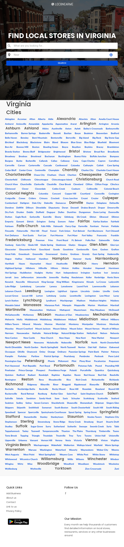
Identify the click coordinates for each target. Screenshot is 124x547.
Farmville (83, 226)
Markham (103, 305)
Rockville (43, 389)
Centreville (40, 170)
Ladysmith (114, 281)
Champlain (53, 170)
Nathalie (36, 333)
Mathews (51, 310)
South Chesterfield (80, 407)
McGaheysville (12, 314)
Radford (21, 375)
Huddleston (26, 272)
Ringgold (66, 384)
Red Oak (102, 375)
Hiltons (54, 268)
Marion (91, 305)
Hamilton (43, 258)
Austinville (57, 128)
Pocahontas (100, 361)
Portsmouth (64, 365)
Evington (41, 221)
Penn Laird (113, 356)
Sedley (19, 402)
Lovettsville (75, 295)
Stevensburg (44, 421)
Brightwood (59, 151)
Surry (48, 426)
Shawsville (72, 402)
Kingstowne (78, 281)
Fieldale (115, 226)
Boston (35, 147)
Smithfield (34, 407)
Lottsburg (51, 295)
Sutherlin (71, 426)
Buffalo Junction (98, 156)
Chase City (39, 174)
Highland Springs (13, 268)
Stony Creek (74, 421)
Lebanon (114, 286)
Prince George (26, 370)
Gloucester (10, 249)
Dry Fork (9, 212)
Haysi (48, 263)
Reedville (114, 375)
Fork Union (64, 230)
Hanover (77, 258)
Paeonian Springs (77, 351)
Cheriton (71, 174)
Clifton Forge (101, 184)
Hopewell (100, 268)
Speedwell (10, 412)
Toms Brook (11, 435)
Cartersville (34, 165)
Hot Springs (11, 272)
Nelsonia (114, 333)
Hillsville (42, 268)
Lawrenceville (99, 286)
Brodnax (23, 156)
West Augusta (12, 454)
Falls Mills (46, 226)
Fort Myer (72, 235)
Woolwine (114, 463)
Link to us (11, 506)
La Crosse (101, 281)
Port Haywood (12, 365)
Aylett (77, 128)
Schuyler (75, 398)
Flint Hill (35, 230)
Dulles (61, 212)
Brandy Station (12, 151)
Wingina (9, 463)
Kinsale (90, 281)
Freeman (40, 240)
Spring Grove (90, 412)
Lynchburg (32, 300)
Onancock (32, 351)
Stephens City (112, 416)
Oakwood (114, 347)
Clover (25, 188)
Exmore (62, 221)
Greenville (37, 254)
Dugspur (51, 212)
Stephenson (11, 421)
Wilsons (80, 459)
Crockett (55, 198)
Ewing (52, 221)
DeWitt (19, 207)
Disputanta (54, 207)
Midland (72, 319)
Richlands (114, 379)
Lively (116, 291)
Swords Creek (97, 426)
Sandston (31, 398)
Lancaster (40, 286)
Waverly (73, 449)
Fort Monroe (57, 235)
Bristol (74, 151)
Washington (46, 449)
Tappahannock (12, 431)
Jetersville (41, 277)
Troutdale (48, 435)
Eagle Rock (21, 216)
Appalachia (47, 123)
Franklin (115, 235)
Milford (104, 319)
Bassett (57, 133)
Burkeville (31, 160)
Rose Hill (74, 389)
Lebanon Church (13, 291)
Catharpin (88, 165)
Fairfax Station (100, 221)
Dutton (8, 216)
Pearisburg (69, 356)
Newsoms (39, 342)
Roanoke (111, 384)
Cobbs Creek (58, 188)
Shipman (99, 402)
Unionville (114, 435)
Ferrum (105, 226)
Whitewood (11, 459)
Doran (65, 207)
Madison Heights (97, 300)
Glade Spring (46, 244)
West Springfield (47, 454)
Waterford (60, 449)
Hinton (65, 268)
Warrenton (15, 449)
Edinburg (69, 216)
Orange (51, 351)
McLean (44, 314)
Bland (55, 142)
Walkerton (69, 445)
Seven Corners (41, 402)
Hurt (58, 272)
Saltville (9, 398)
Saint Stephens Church (92, 393)
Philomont (63, 361)
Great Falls (10, 254)
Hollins (75, 268)
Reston (27, 379)
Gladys (72, 244)
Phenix (51, 361)
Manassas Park (52, 305)
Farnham (94, 226)
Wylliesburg (11, 468)
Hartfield (9, 263)
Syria (109, 426)
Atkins (45, 128)
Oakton (103, 347)
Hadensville (113, 254)
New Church (47, 337)
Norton (81, 347)
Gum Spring (98, 254)
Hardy (88, 258)
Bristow (87, 151)
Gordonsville (82, 249)
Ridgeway (32, 384)
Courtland (85, 193)
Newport (114, 337)
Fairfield (115, 221)
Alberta (41, 119)
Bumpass (114, 156)
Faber (71, 221)
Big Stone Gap (112, 137)
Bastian (67, 133)
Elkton (93, 216)
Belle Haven (11, 137)
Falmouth (58, 226)
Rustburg (42, 393)
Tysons (88, 435)
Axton (68, 128)
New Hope (64, 337)
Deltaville (114, 203)
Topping (24, 435)
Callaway (65, 160)
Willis (70, 459)
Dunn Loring (99, 212)
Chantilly (70, 170)
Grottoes (74, 254)
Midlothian (88, 319)
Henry (95, 263)
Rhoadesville (55, 379)
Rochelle (9, 389)
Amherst (9, 123)
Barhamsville (11, 133)
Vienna (91, 440)
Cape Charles (88, 160)
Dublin (30, 212)
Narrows (9, 333)
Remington (10, 379)
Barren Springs (28, 133)
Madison (81, 300)
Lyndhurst (51, 300)
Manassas (32, 305)
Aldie (50, 119)
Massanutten (36, 310)
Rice (69, 379)
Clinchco (114, 184)
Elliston (115, 216)
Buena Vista (80, 156)
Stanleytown (57, 416)
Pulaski (73, 370)
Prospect (40, 370)
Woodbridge (48, 463)
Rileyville (45, 384)
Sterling (27, 421)
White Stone (99, 454)
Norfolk (81, 342)
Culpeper (110, 198)
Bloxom (64, 142)
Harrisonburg (107, 258)
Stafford (12, 417)
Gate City (21, 244)
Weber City (102, 449)
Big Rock (96, 137)
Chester (112, 174)
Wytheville (35, 468)
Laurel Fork (82, 286)
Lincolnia (85, 291)
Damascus (61, 203)
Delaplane (102, 203)
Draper (101, 207)
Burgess (9, 160)
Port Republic (29, 365)
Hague (8, 258)
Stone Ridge (59, 421)
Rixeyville (94, 384)
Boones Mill (22, 147)
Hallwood (30, 258)
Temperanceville (50, 431)
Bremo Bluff (29, 151)
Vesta (68, 440)
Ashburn (12, 128)
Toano (116, 431)
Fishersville (22, 230)
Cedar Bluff (10, 170)
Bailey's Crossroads (93, 128)
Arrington (104, 123)
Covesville (99, 193)
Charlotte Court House (107, 170)
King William (63, 281)
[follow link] (66, 494)
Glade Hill (33, 244)
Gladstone (61, 244)
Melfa (19, 319)
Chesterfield (11, 179)
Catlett (100, 165)
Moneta (37, 324)
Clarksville (39, 184)
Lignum (74, 291)
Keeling (65, 277)
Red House (89, 375)
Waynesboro (87, 449)
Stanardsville (30, 416)
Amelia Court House (109, 119)
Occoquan (10, 351)
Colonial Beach (111, 188)
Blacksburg (22, 142)
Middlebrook (31, 319)
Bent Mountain (39, 137)
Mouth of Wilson (110, 328)
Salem (113, 393)
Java (16, 277)
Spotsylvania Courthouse (53, 412)
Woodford (69, 463)
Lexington (50, 291)
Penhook (99, 356)
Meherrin (9, 319)
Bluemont (114, 142)
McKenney (28, 314)
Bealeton (88, 133)
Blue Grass (76, 142)
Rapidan (67, 375)
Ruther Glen (57, 393)
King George (47, 281)
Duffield (40, 212)
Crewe (22, 198)
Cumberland (11, 203)
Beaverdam (102, 133)
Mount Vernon (92, 328)
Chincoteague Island (62, 179)
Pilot (74, 361)
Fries (50, 240)
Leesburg (33, 291)
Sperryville (33, 412)
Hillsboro (30, 268)
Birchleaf (9, 142)
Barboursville (112, 128)
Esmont (20, 221)
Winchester (97, 459)
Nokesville (66, 342)
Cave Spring (113, 165)
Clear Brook (65, 184)
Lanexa (53, 286)
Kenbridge (99, 277)
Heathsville (62, 263)
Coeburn (76, 188)
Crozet (84, 198)
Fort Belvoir (79, 230)
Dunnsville (113, 212)
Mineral (26, 324)
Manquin (66, 305)
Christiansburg (89, 179)
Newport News (18, 342)
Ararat (73, 123)
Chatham (51, 174)
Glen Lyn (114, 244)
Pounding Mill (112, 365)
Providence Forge (57, 370)
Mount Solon (76, 328)
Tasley (25, 431)
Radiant (32, 375)
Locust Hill (27, 295)
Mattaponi (65, 310)
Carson (21, 165)
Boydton (76, 147)
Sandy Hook (45, 398)
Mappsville (79, 305)
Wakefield (56, 445)
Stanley (43, 416)
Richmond (14, 384)
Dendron (9, 207)
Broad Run (99, 151)
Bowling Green (50, 147)
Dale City (36, 203)
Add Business (13, 493)
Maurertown (80, 310)
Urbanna (22, 440)
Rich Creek (81, 379)
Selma (28, 402)
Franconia (102, 235)
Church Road (112, 179)
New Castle (29, 337)
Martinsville (15, 310)
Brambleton (113, 147)
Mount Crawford (24, 328)
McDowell (114, 310)
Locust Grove (11, 295)
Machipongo (66, 300)
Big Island (84, 137)
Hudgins (39, 272)
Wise (29, 463)
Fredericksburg (18, 240)
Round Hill (113, 389)
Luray (116, 295)
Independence (70, 272)
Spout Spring (75, 412)
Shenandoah (86, 402)
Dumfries (71, 212)
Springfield (109, 412)
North (94, 342)
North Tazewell (68, 347)
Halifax (18, 258)
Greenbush (24, 254)
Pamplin (9, 356)
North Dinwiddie (13, 347)
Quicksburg (113, 370)
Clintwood (10, 188)
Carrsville (9, 165)
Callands (43, 160)
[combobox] (64, 46)
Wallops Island (84, 445)
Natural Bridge (51, 333)
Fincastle (9, 230)
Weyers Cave (66, 454)
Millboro (114, 319)
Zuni (116, 468)
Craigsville (10, 198)
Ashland (31, 128)
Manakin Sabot (12, 305)
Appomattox (61, 123)
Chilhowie (26, 179)
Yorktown (63, 468)
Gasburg (9, 244)
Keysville (20, 281)
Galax (116, 240)
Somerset (47, 407)
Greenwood (51, 254)
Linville (106, 291)
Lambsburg (25, 286)
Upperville (10, 440)
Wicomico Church (29, 459)
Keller (89, 277)
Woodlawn (83, 463)
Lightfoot (62, 291)
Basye (78, 133)
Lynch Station (12, 300)
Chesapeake (90, 174)
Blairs (47, 142)
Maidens (114, 300)
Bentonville (56, 137)
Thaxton (66, 431)
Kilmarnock (33, 281)
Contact (11, 502)
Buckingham (64, 156)
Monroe (49, 324)
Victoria (78, 440)
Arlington (88, 124)
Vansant (34, 440)
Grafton (115, 249)
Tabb (116, 426)
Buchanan (50, 156)
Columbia (43, 193)
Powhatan (10, 370)
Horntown (114, 268)
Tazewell (35, 431)
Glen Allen (98, 245)
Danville (76, 203)
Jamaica (115, 272)
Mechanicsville (106, 314)
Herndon (111, 263)
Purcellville (85, 370)
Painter (105, 351)
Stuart (100, 421)
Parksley (22, 356)
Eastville (47, 216)
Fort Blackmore (95, 230)
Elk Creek (81, 216)
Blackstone (35, 142)
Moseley (9, 328)
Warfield (98, 445)
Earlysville (35, 216)
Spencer (22, 412)
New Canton (11, 337)
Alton (93, 119)
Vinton (104, 440)
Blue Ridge (89, 142)
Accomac (22, 119)
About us (11, 497)
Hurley (49, 272)
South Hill (98, 407)
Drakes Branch (88, 207)
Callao (54, 160)
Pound (98, 365)
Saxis (65, 398)
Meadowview (82, 314)
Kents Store (113, 277)
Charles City (87, 170)
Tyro (79, 435)
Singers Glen (112, 402)
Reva (41, 379)
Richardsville (98, 379)
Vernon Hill (46, 440)
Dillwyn (30, 207)
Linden (96, 291)
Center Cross (25, 170)
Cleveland (78, 184)
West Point (28, 454)
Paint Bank (93, 351)
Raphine (56, 375)
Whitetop (114, 454)
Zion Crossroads (93, 468)
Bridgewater (44, 151)
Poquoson (114, 361)
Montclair (61, 324)
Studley (9, 426)
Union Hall (100, 435)
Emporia (9, 221)
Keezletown (77, 277)
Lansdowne (66, 286)
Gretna (63, 254)
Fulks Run (90, 240)
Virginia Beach (18, 445)
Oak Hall (92, 347)
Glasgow (82, 244)
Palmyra (115, 351)
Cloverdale (40, 188)
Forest (53, 230)
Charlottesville (18, 174)
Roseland (100, 389)
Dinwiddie (41, 207)
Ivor (106, 272)
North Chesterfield (109, 342)
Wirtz (20, 463)
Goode (56, 249)
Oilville (21, 351)
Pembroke (84, 356)
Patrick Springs (51, 356)
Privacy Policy (13, 511)
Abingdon (10, 119)
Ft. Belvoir (77, 240)
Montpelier (87, 324)
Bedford (115, 133)
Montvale (114, 324)
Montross (101, 324)
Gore (94, 249)
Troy (71, 435)
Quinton (9, 375)
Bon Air (8, 147)
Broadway (10, 156)
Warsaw (32, 449)
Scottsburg (88, 398)
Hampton (60, 258)
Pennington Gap (13, 361)
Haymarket (35, 263)
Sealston (9, 402)
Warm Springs (112, 445)
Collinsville (92, 188)
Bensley (25, 137)
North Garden (31, 347)
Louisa (63, 295)
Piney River (85, 361)
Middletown (60, 319)
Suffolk (21, 426)
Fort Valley (87, 235)
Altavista (83, 119)
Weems (115, 449)
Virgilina (115, 440)
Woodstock (98, 463)
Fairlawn (9, 226)
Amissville (21, 123)
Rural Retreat (27, 393)
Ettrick (30, 221)
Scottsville (103, 398)
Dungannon (85, 212)
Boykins (89, 147)
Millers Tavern (12, 324)
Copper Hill (70, 193)
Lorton (39, 295)
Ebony (58, 216)
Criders (32, 198)
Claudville (52, 184)
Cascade (48, 165)
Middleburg (46, 319)
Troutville (61, 435)
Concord (56, 193)
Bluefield (102, 142)
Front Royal (62, 240)
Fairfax (84, 221)
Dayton (90, 203)
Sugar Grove (37, 426)
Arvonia (115, 123)
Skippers (9, 407)
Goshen (104, 249)
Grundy (85, 254)
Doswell (75, 207)
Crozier (94, 198)
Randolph (43, 375)
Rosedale (86, 389)
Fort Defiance (12, 235)
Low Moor (104, 295)
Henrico (79, 263)
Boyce (65, 147)
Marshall (114, 305)
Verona (58, 440)
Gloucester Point (27, 249)
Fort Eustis (28, 235)
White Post (82, 454)
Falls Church (27, 226)
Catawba (75, 165)
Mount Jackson (43, 328)
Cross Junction (70, 198)
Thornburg (91, 431)
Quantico (99, 370)
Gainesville (104, 240)
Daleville (48, 203)
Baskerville (44, 133)
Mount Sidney (60, 328)
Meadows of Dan (63, 314)
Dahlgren (24, 203)
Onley (42, 351)
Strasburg (88, 421)
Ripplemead (80, 384)
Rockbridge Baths (26, 389)
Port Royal (45, 365)
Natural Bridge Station (72, 333)
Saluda (19, 398)
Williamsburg (52, 459)
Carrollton (114, 160)
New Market (98, 337)
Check (62, 174)
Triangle (36, 435)
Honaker (87, 268)
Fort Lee (42, 235)
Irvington (85, 272)
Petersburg (34, 361)
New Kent (81, 337)
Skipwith (21, 407)
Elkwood (103, 216)
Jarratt (8, 277)
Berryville (71, 137)
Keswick (9, 281)
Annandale (34, 123)
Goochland (44, 249)
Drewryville (113, 207)
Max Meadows (97, 310)
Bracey (99, 147)
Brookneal (36, 156)
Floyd (44, 230)
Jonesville (54, 277)
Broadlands (113, 151)
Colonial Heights (19, 193)
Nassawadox (23, 333)
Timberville (104, 431)
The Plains (77, 431)
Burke (19, 160)
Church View (11, 184)
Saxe (57, 398)
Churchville (26, 184)
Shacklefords (57, 402)
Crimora (43, 198)
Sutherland (59, 426)
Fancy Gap (70, 226)
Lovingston (90, 295)
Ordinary (61, 351)
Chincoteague (41, 179)
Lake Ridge (10, 286)
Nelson (103, 333)
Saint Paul (72, 393)
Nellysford (92, 333)
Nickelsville (52, 342)
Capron (101, 160)
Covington (114, 193)
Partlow (35, 356)
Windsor (114, 459)
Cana (75, 160)
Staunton (75, 417)
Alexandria (66, 119)
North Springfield (49, 347)
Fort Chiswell (112, 230)
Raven (77, 375)
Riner (55, 384)
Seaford (115, 398)
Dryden (20, 212)
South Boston (61, 407)
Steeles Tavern (94, 416)
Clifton (89, 184)
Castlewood (61, 165)
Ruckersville (11, 393)
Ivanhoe (97, 272)
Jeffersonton (27, 277)
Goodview (68, 249)
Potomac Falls (85, 365)
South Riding (112, 407)
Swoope (83, 426)
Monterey (74, 324)
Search (62, 63)
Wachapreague (41, 445)
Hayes (22, 263)
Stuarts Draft (112, 421)
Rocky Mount (59, 389)
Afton (32, 119)
